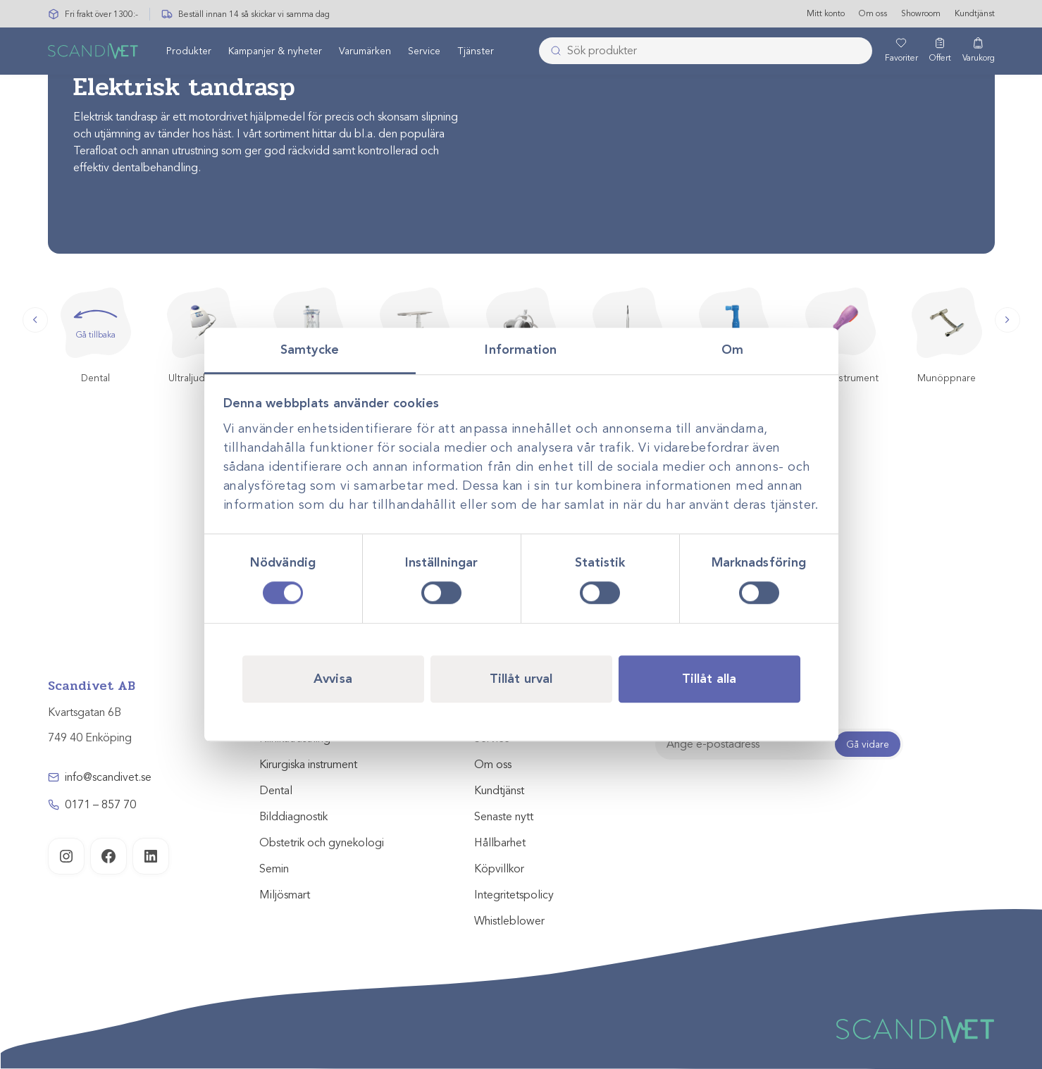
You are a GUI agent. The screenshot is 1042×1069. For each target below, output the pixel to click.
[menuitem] (188, 51)
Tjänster (475, 52)
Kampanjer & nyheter (275, 52)
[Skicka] (551, 51)
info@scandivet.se (108, 777)
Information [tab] (521, 349)
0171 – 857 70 (100, 805)
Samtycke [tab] (309, 349)
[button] (35, 320)
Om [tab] (732, 349)
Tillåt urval (521, 678)
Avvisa (333, 678)
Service (424, 52)
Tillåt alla (709, 678)
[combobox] (705, 51)
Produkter (188, 52)
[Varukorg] (978, 51)
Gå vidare (867, 744)
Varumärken (365, 52)
